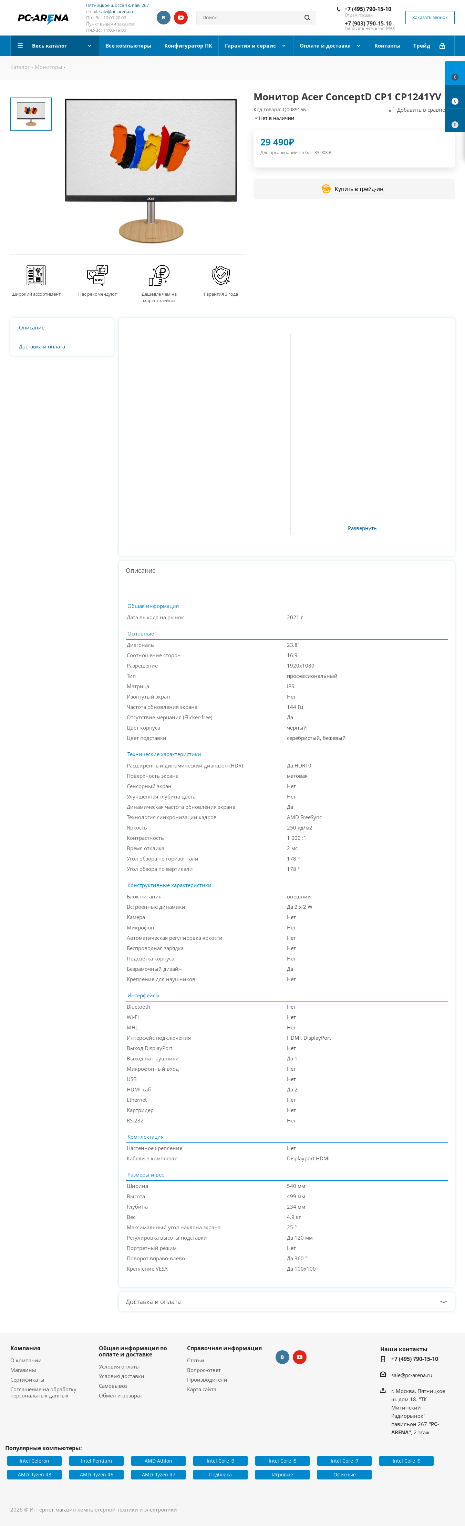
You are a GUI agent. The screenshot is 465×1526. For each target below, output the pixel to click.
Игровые (282, 1474)
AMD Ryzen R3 (34, 1474)
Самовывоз (113, 1385)
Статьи (195, 1360)
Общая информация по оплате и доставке (133, 1351)
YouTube (181, 17)
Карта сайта (201, 1389)
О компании (26, 1360)
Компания (25, 1348)
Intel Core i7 (345, 1460)
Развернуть (362, 528)
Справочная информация (224, 1348)
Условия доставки (121, 1376)
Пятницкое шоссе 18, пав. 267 (117, 5)
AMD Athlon (158, 1460)
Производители (207, 1379)
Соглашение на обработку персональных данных (43, 1392)
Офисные (344, 1474)
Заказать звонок (430, 17)
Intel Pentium (96, 1460)
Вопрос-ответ (204, 1369)
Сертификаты (27, 1379)
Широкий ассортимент (36, 294)
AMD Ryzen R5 (96, 1474)
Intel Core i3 (221, 1460)
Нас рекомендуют (97, 294)
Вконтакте (163, 17)
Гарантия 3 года (221, 294)
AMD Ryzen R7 (158, 1474)
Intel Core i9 (407, 1460)
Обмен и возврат (120, 1395)
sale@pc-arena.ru (117, 11)
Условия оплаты (119, 1366)
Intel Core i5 (283, 1460)
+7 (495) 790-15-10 (367, 9)
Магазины (23, 1369)
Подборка (220, 1474)
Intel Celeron (34, 1460)
